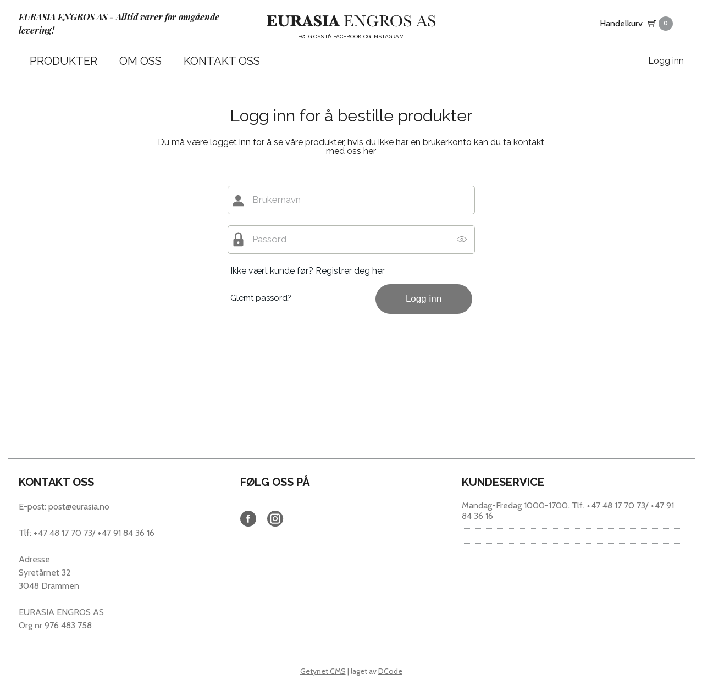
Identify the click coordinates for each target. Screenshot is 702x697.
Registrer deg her (350, 270)
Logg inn (666, 61)
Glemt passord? (260, 298)
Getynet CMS (323, 671)
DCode (390, 671)
